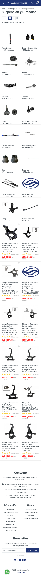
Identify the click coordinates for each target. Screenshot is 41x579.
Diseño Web (20, 572)
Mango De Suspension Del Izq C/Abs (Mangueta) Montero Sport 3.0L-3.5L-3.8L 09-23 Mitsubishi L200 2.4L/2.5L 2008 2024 (30, 329)
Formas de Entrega (10, 527)
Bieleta (4, 72)
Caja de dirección (8, 146)
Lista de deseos (31, 509)
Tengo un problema (31, 518)
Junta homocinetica (29, 121)
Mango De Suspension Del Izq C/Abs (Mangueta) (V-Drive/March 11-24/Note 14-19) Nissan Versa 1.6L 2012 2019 (30, 288)
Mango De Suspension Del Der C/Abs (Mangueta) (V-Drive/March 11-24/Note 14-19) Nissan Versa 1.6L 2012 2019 (10, 288)
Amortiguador (7, 48)
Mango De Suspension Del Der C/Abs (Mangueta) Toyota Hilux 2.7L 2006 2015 (10, 369)
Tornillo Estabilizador (9, 194)
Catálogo (11, 9)
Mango (4, 219)
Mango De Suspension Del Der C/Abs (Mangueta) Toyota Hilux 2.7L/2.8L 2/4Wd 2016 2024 (10, 407)
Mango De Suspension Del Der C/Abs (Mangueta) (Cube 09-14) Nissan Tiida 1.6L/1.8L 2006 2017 (10, 247)
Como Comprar (10, 531)
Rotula (24, 72)
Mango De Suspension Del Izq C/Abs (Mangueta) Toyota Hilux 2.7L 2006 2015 (30, 369)
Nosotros (10, 509)
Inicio (3, 9)
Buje (3, 170)
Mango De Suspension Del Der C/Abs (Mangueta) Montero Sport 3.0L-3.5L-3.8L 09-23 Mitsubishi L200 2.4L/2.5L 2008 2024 (10, 329)
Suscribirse (32, 550)
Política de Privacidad (10, 512)
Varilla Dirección (28, 219)
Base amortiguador (29, 146)
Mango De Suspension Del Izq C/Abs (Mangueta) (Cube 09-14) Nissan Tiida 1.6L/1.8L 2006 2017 (30, 247)
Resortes (25, 170)
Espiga (4, 121)
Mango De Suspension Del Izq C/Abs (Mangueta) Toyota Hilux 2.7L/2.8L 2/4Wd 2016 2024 (30, 407)
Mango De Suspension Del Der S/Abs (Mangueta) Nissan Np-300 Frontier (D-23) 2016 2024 (10, 446)
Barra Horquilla (27, 194)
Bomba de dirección (29, 48)
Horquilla (5, 97)
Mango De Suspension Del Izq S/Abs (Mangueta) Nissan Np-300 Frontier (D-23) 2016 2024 (30, 446)
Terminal (25, 97)
